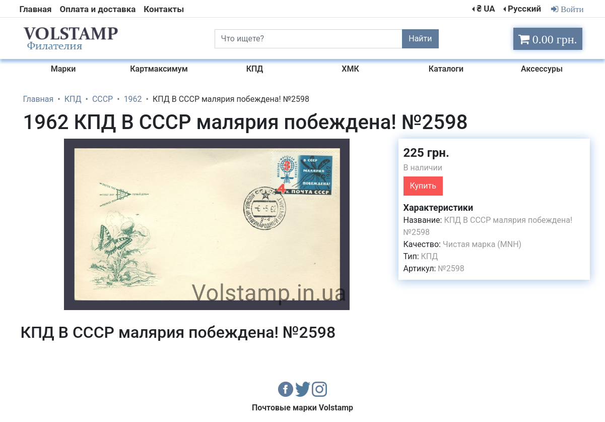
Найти (420, 38)
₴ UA (486, 9)
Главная (36, 9)
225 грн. (426, 153)
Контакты (164, 9)
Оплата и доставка (98, 9)
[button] (382, 148)
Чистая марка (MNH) (482, 244)
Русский (524, 9)
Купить (423, 186)
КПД (429, 256)
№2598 (451, 268)
